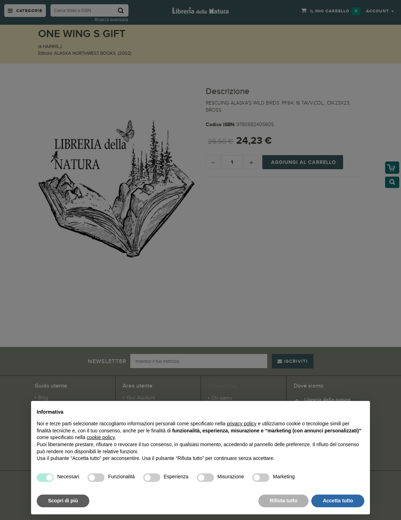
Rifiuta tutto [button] (284, 500)
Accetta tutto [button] (338, 500)
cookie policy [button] (101, 437)
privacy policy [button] (242, 423)
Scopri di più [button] (63, 500)
